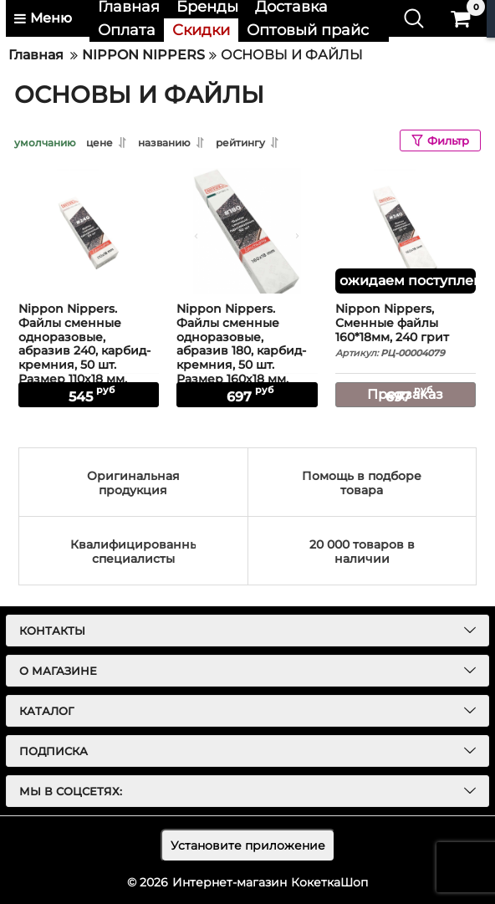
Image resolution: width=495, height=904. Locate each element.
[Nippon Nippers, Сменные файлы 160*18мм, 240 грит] (405, 231)
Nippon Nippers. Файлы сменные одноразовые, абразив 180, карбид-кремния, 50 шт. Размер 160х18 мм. (246, 351)
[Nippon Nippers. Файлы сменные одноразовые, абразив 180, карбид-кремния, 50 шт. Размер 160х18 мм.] (246, 231)
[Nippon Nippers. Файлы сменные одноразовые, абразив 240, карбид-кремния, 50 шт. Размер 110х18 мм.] (88, 231)
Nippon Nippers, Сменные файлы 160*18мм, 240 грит (405, 331)
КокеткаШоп (329, 882)
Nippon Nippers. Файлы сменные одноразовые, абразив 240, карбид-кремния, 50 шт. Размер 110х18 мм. (88, 351)
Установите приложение (248, 845)
